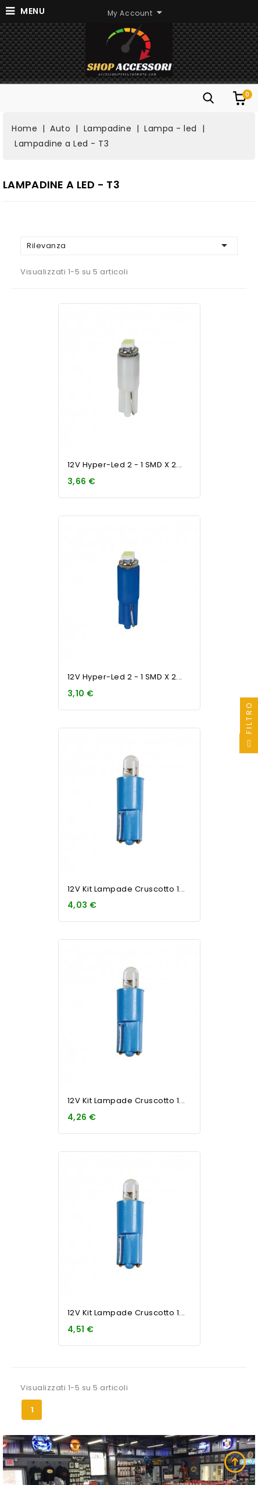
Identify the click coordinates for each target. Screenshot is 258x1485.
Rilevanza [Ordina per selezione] (129, 245)
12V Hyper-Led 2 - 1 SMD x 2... (124, 464)
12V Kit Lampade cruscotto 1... (126, 888)
